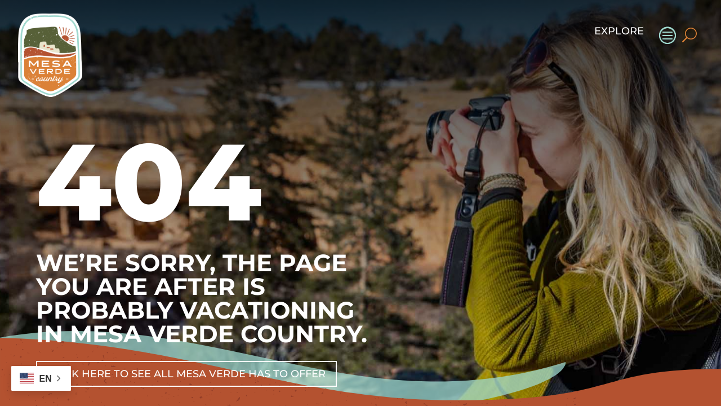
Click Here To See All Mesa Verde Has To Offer (186, 374)
